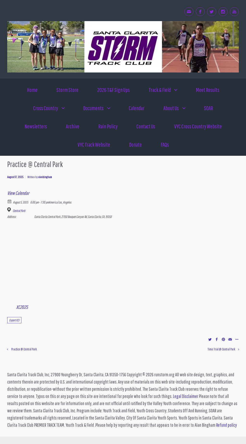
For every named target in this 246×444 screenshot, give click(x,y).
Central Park (19, 211)
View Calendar (18, 193)
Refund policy (226, 425)
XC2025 (22, 307)
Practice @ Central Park (24, 349)
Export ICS (14, 320)
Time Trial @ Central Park (221, 349)
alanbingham (45, 177)
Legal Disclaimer (185, 396)
